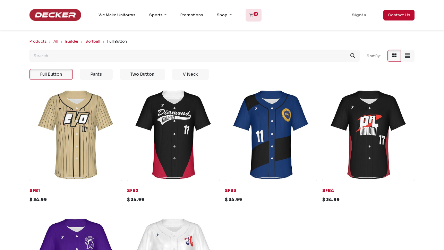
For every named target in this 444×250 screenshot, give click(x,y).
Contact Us (399, 14)
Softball (92, 41)
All (55, 41)
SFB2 (132, 190)
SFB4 (328, 190)
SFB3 (230, 190)
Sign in (359, 14)
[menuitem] (117, 15)
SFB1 (34, 190)
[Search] (353, 56)
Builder (71, 41)
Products (37, 41)
